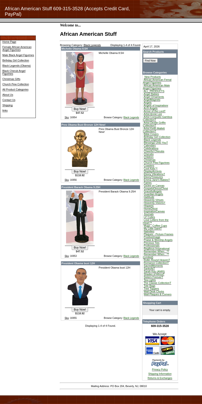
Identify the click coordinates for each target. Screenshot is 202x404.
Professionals (152, 245)
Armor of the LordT (155, 111)
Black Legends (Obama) (16, 65)
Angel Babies (151, 94)
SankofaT (149, 268)
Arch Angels (151, 108)
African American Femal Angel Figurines (157, 81)
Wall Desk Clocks (154, 291)
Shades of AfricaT (154, 274)
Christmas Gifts (11, 79)
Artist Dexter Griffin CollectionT (154, 124)
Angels (148, 102)
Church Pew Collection (15, 84)
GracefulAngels (153, 191)
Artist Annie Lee (153, 114)
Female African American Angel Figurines (16, 48)
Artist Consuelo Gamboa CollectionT (157, 118)
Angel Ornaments (154, 96)
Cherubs (149, 154)
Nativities (149, 231)
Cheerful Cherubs (154, 151)
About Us (7, 94)
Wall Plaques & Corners (157, 294)
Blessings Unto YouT (156, 142)
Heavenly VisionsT (155, 202)
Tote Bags (149, 285)
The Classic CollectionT (157, 282)
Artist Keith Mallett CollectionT (154, 130)
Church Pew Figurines (157, 162)
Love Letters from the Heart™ (156, 221)
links (5, 110)
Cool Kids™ (151, 168)
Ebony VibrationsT (154, 174)
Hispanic (149, 205)
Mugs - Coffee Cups (155, 225)
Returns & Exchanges (160, 378)
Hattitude (149, 197)
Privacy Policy (160, 369)
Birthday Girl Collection (15, 60)
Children (149, 156)
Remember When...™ (156, 251)
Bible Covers (151, 134)
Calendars (150, 145)
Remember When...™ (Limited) (156, 256)
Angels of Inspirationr (156, 105)
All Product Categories (15, 89)
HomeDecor (151, 208)
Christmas (150, 159)
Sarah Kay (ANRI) (154, 271)
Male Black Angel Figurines (18, 55)
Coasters (149, 165)
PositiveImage (152, 237)
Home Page (9, 41)
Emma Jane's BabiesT (157, 179)
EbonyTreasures (153, 177)
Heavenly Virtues (154, 199)
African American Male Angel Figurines (156, 87)
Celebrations (151, 148)
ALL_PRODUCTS (154, 91)
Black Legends (131, 117)
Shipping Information (160, 373)
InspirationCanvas (154, 211)
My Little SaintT (153, 228)
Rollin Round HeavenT (157, 260)
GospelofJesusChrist (156, 188)
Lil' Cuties (149, 217)
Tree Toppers (151, 288)
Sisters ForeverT (153, 277)
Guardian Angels (153, 194)
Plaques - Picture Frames (158, 234)
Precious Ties (152, 242)
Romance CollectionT (156, 262)
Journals (149, 214)
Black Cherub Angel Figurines (14, 72)
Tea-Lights (150, 280)
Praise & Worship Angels (158, 239)
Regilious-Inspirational (157, 248)
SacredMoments (153, 265)
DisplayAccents (153, 171)
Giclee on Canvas (154, 185)
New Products (152, 76)
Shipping (7, 105)
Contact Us (8, 99)
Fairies (148, 182)
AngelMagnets (152, 99)
